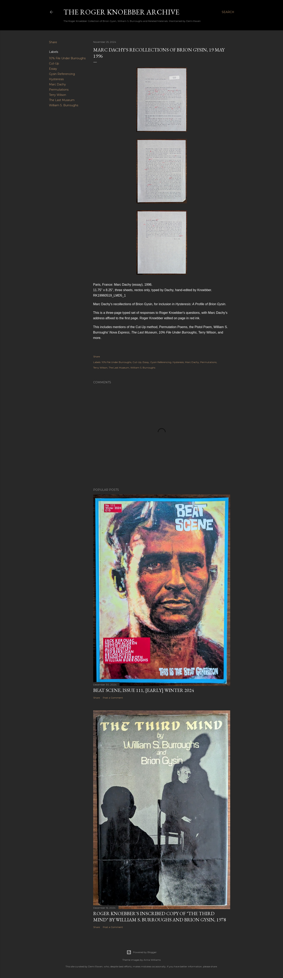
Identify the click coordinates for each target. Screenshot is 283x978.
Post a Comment (113, 697)
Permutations (58, 89)
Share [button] (53, 42)
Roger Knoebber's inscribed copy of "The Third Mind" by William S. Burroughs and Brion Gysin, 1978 (159, 916)
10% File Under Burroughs (67, 58)
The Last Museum (62, 100)
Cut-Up (54, 63)
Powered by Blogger (142, 952)
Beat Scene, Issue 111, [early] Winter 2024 (143, 690)
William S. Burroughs (63, 105)
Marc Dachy (57, 84)
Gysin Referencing (62, 74)
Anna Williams (152, 959)
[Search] (228, 12)
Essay (53, 69)
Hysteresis (56, 79)
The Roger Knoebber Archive (121, 12)
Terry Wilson (57, 95)
